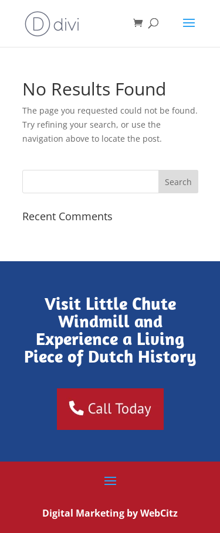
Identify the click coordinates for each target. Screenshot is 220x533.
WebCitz (159, 513)
